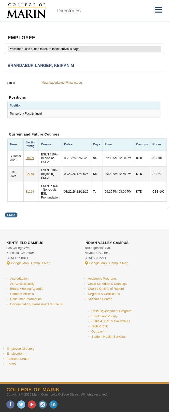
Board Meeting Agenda (26, 288)
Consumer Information (26, 299)
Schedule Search (100, 299)
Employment (15, 353)
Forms (11, 364)
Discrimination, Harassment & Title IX (36, 304)
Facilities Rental (18, 359)
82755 (30, 174)
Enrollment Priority (104, 316)
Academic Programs (102, 278)
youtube (32, 404)
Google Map (20, 263)
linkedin (53, 404)
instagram (43, 404)
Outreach (97, 331)
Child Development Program (111, 311)
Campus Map (40, 263)
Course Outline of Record (106, 288)
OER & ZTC (99, 326)
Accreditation (19, 278)
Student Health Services (108, 336)
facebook (10, 404)
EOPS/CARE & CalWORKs (110, 321)
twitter (21, 404)
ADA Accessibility (22, 284)
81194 (30, 191)
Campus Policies (22, 294)
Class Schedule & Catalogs (107, 284)
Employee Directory (20, 349)
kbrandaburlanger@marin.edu (62, 82)
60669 (30, 158)
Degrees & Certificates (104, 294)
